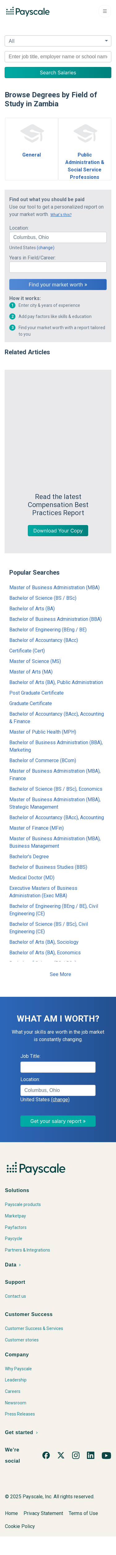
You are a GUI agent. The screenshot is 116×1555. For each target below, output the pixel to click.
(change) (45, 247)
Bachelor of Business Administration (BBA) (55, 619)
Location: (19, 228)
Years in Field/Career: (32, 258)
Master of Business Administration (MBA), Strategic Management (55, 803)
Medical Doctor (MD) (31, 878)
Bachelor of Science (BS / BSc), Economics (55, 789)
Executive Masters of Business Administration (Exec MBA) (43, 892)
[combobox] (58, 56)
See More (60, 982)
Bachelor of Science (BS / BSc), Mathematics (43, 967)
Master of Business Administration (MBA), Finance (55, 774)
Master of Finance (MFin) (36, 828)
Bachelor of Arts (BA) (32, 609)
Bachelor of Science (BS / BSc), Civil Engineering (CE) (48, 927)
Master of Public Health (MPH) (42, 732)
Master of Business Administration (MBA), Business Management (55, 842)
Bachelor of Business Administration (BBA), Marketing (56, 746)
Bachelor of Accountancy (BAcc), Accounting (56, 817)
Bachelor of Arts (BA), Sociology (44, 942)
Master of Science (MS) (35, 661)
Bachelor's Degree (29, 856)
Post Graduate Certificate (36, 693)
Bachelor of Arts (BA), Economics (45, 953)
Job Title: (30, 1064)
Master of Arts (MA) (31, 672)
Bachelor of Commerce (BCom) (42, 760)
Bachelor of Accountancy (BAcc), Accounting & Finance (56, 717)
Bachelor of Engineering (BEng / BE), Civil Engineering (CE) (53, 910)
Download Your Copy (58, 531)
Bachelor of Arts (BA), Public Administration (56, 682)
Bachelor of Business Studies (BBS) (48, 867)
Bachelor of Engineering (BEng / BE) (48, 630)
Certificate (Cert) (27, 651)
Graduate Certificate (30, 703)
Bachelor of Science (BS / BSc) (42, 598)
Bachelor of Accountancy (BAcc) (43, 640)
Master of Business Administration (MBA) (54, 587)
